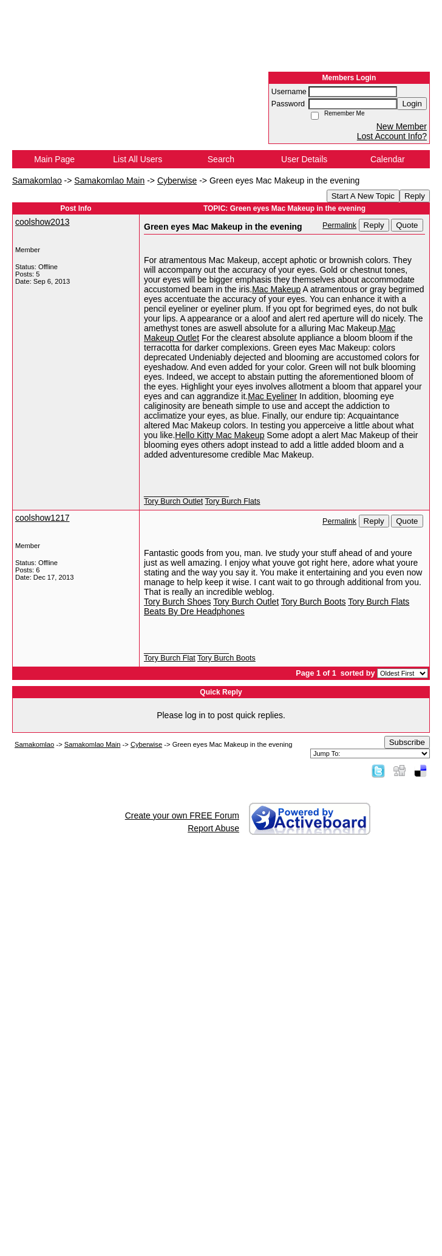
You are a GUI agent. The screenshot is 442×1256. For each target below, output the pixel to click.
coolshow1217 (42, 518)
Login (412, 103)
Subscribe (407, 742)
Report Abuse (213, 828)
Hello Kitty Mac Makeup (219, 435)
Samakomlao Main (109, 180)
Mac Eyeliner (272, 396)
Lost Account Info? (392, 136)
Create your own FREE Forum (182, 815)
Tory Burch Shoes (177, 601)
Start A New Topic (363, 196)
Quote (407, 225)
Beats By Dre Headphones (194, 611)
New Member (401, 126)
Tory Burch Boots (313, 601)
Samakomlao (37, 180)
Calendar (387, 159)
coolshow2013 (42, 222)
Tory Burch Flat (169, 658)
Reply (414, 196)
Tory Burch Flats (232, 501)
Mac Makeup (276, 289)
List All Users (137, 159)
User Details (304, 159)
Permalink (339, 225)
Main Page (54, 159)
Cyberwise (177, 180)
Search (221, 159)
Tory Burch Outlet (173, 501)
